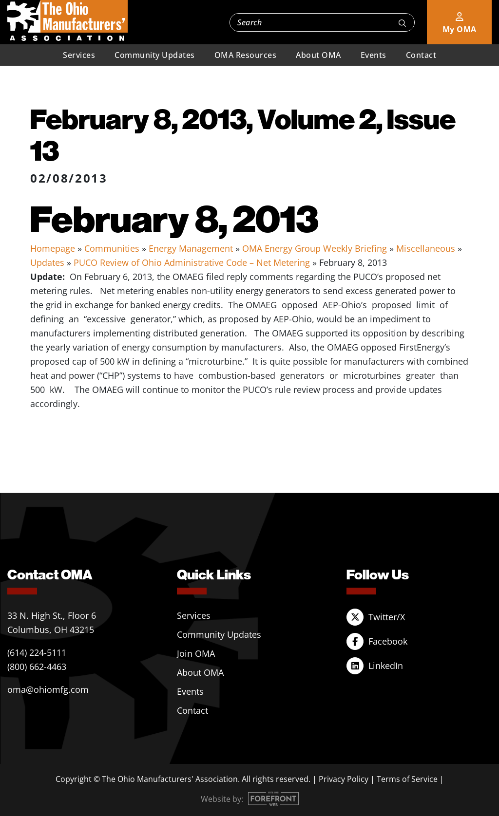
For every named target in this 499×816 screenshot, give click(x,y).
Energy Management (191, 248)
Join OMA (196, 653)
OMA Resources (245, 55)
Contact (421, 55)
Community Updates (155, 55)
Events (373, 55)
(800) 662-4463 (36, 666)
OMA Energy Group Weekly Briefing (314, 248)
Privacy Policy (343, 779)
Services (79, 55)
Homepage (52, 248)
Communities (111, 248)
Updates (47, 262)
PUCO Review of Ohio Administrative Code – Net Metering (192, 262)
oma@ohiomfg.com (48, 689)
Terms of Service (407, 779)
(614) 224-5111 (36, 652)
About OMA (318, 55)
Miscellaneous (425, 248)
